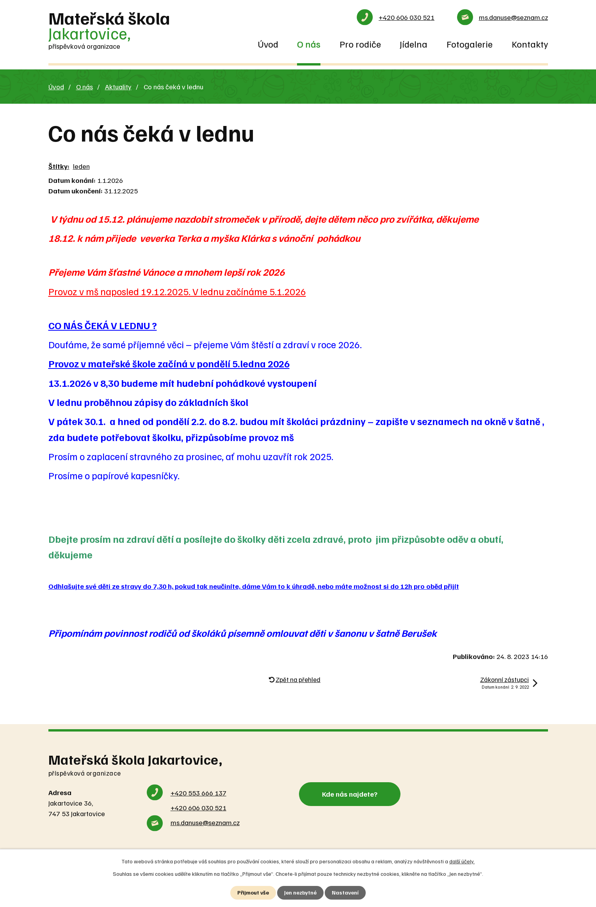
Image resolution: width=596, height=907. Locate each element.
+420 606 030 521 (406, 17)
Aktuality (118, 86)
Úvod (268, 44)
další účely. (462, 861)
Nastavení (345, 892)
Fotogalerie (470, 44)
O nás (308, 44)
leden (81, 166)
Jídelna (413, 44)
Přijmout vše (253, 892)
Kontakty (530, 44)
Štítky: (58, 166)
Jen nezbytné (300, 892)
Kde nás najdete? (349, 794)
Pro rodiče (360, 44)
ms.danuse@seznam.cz (513, 17)
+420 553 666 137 (198, 792)
